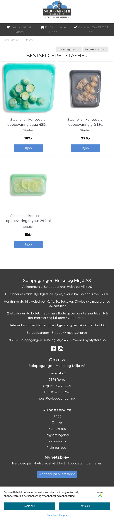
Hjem (6, 40)
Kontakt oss (57, 429)
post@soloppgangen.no (57, 398)
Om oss (57, 422)
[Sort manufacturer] (69, 49)
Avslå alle (29, 505)
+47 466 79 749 (60, 392)
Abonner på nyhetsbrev (57, 474)
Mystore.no (97, 340)
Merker (15, 40)
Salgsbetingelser (57, 435)
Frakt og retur (57, 447)
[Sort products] (95, 49)
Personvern (57, 441)
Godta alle (84, 505)
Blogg (57, 416)
